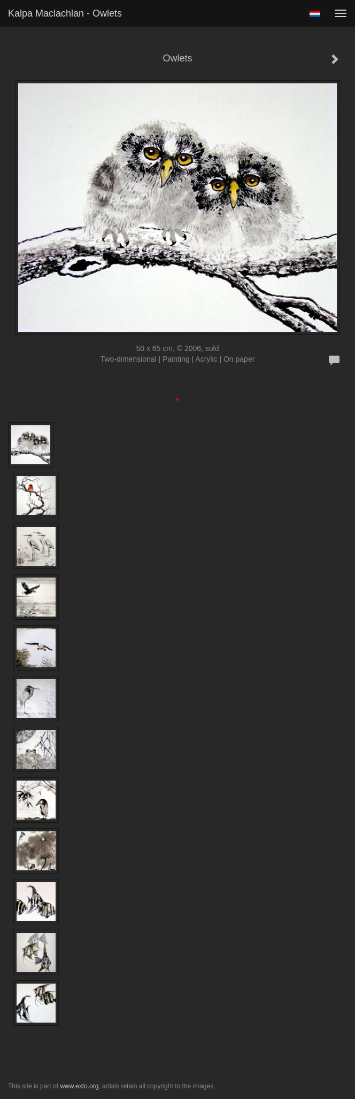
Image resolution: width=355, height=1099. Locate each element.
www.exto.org (79, 1086)
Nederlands (314, 14)
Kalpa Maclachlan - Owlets (65, 13)
